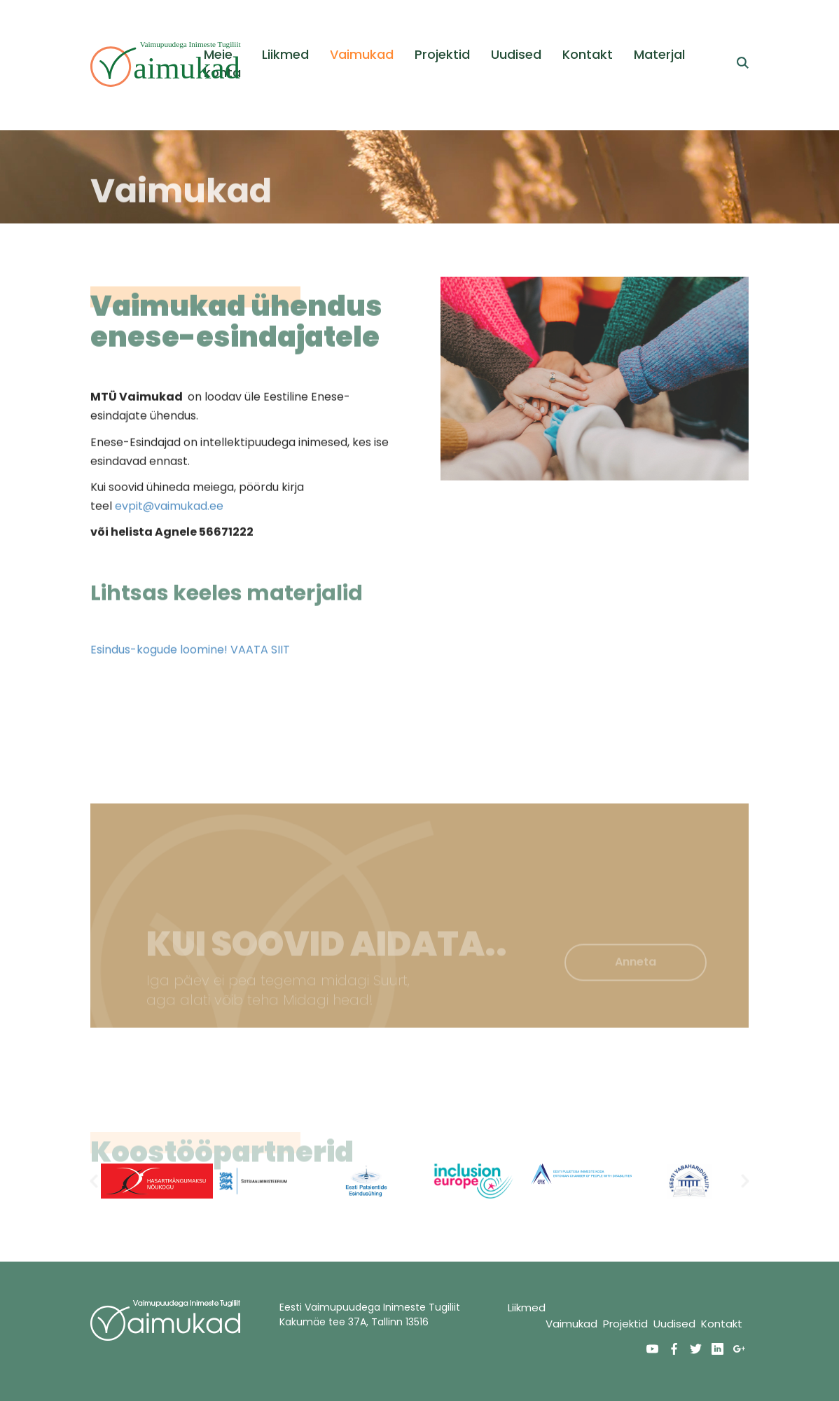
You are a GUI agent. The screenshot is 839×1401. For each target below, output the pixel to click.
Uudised (516, 54)
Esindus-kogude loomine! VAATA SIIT (190, 657)
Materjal (659, 54)
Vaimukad (362, 54)
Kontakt (587, 54)
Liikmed (285, 54)
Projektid (442, 54)
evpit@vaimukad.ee (169, 514)
